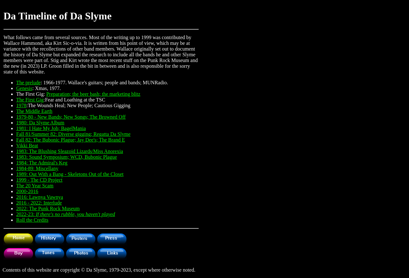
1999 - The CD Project (39, 180)
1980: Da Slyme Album (40, 122)
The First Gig (30, 99)
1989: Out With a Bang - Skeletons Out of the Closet (70, 174)
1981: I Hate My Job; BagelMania (51, 128)
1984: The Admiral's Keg (41, 162)
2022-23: (65, 214)
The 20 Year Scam (34, 185)
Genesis (24, 88)
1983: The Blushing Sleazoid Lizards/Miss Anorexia (69, 151)
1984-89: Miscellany (37, 168)
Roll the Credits (32, 220)
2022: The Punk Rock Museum (48, 208)
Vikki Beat (27, 145)
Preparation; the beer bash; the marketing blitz (93, 94)
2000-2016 (27, 191)
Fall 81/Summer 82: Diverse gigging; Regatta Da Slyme (73, 134)
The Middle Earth (34, 111)
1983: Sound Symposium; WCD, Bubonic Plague (66, 157)
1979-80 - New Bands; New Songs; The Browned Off (71, 117)
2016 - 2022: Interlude (39, 202)
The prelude (28, 82)
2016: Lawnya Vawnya (39, 197)
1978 (21, 105)
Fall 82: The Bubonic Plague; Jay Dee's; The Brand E (70, 139)
